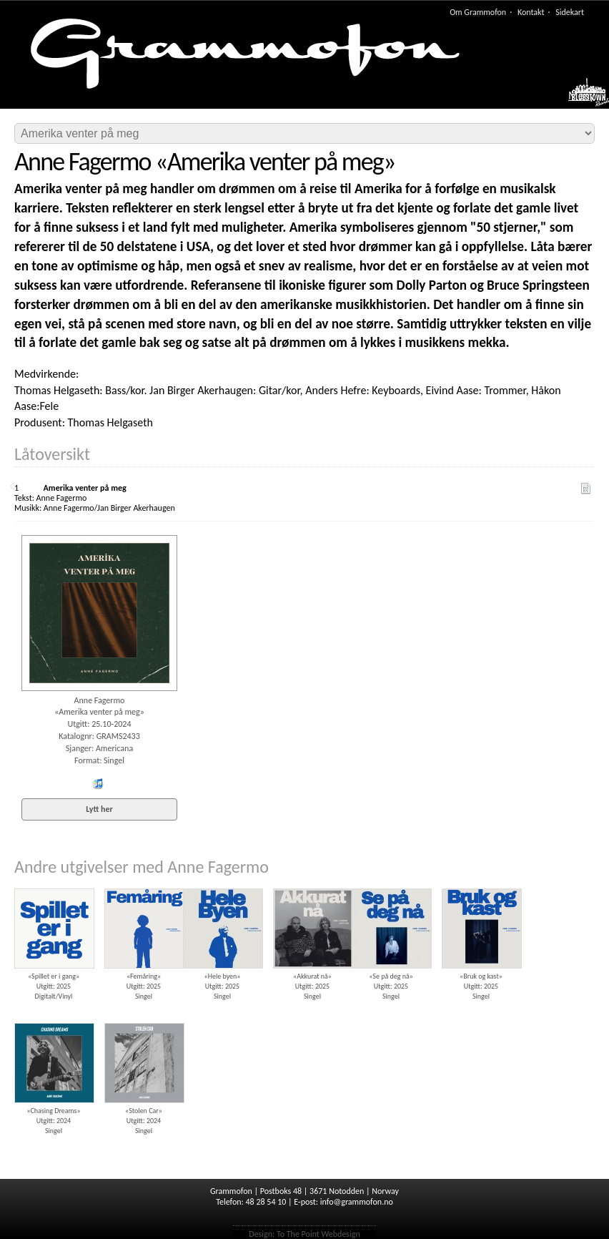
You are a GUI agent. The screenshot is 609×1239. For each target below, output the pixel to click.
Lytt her (99, 809)
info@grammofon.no (356, 1202)
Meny (581, 96)
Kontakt (531, 12)
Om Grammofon (478, 12)
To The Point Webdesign (318, 1234)
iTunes (97, 784)
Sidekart (569, 12)
